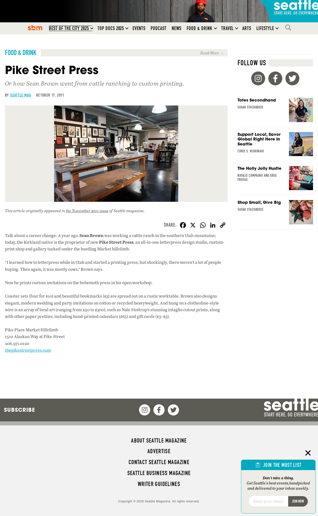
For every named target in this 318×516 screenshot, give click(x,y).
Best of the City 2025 (69, 28)
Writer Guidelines (159, 484)
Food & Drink (199, 28)
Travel (227, 28)
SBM (35, 28)
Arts (246, 28)
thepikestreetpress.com (28, 350)
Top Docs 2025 (111, 28)
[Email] (268, 501)
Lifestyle (265, 28)
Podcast (159, 28)
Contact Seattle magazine (159, 462)
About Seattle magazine (159, 440)
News (177, 28)
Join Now (298, 501)
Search (289, 28)
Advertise (159, 451)
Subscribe (19, 409)
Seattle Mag (20, 95)
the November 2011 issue (87, 210)
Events (139, 28)
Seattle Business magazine (159, 473)
